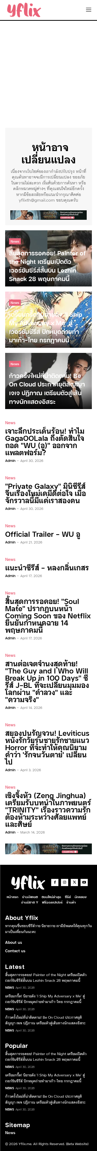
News (15, 241)
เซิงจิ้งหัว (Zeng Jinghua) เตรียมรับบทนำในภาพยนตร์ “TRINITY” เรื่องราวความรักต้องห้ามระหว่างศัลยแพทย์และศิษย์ (48, 809)
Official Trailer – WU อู (42, 533)
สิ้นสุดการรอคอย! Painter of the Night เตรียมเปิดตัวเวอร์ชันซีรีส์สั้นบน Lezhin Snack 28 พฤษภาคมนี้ (45, 977)
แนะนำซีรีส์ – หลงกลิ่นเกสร (47, 567)
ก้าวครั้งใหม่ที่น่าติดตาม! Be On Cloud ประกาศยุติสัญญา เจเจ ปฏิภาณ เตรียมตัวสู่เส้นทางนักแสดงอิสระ (45, 1020)
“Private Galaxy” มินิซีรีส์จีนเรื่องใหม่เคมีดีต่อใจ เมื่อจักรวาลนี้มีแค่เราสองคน (45, 492)
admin (10, 460)
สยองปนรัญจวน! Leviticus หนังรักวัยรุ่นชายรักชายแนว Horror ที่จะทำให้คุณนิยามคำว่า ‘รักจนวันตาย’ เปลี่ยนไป (47, 747)
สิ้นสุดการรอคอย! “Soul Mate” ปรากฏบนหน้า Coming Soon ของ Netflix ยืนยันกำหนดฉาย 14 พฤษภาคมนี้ (48, 615)
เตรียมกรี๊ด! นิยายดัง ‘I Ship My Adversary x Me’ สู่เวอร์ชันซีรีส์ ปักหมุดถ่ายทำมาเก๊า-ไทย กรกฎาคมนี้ (45, 998)
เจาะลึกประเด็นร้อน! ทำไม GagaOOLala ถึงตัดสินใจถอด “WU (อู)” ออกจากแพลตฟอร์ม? (44, 441)
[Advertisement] (48, 71)
